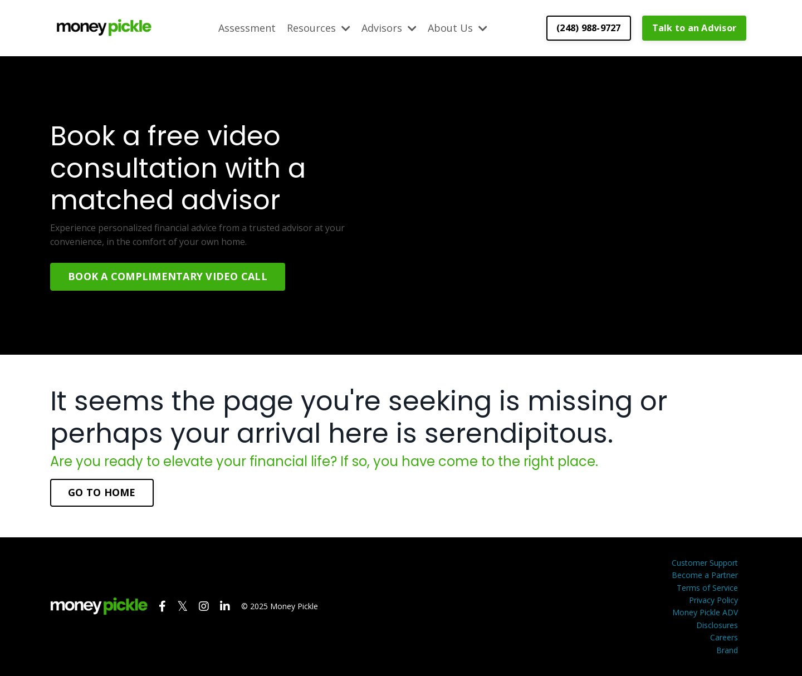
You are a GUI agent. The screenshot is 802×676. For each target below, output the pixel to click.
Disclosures (717, 625)
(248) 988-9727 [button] (588, 28)
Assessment (247, 28)
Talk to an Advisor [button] (694, 28)
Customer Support (705, 562)
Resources (318, 28)
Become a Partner (705, 575)
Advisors (389, 28)
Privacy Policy (713, 600)
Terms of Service (707, 587)
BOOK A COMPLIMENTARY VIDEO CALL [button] (167, 276)
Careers (724, 637)
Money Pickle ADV (705, 612)
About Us (457, 28)
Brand (727, 650)
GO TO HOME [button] (102, 492)
